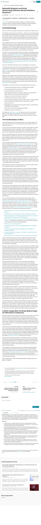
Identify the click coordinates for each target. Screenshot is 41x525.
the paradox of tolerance (13, 148)
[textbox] (20, 402)
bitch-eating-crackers (6, 82)
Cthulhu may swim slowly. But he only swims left (24, 143)
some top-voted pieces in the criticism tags (23, 206)
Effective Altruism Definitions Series (13, 5)
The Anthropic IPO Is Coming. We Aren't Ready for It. (13, 484)
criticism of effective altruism (24, 202)
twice (30, 201)
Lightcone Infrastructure (17, 55)
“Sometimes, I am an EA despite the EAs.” (13, 223)
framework (15, 335)
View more (3, 498)
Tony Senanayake (5, 467)
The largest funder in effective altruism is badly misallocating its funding (19, 213)
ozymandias (6, 14)
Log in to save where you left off (29, 392)
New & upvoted (8, 410)
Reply (3, 452)
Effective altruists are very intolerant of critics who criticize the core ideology (20, 235)
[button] (10, 382)
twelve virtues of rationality (14, 112)
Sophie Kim (4, 486)
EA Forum (6, 2)
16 (14, 486)
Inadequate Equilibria (23, 368)
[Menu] (1, 1)
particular (10, 335)
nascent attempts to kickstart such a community (18, 351)
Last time (4, 22)
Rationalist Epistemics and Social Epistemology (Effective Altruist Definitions (18, 10)
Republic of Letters (6, 70)
